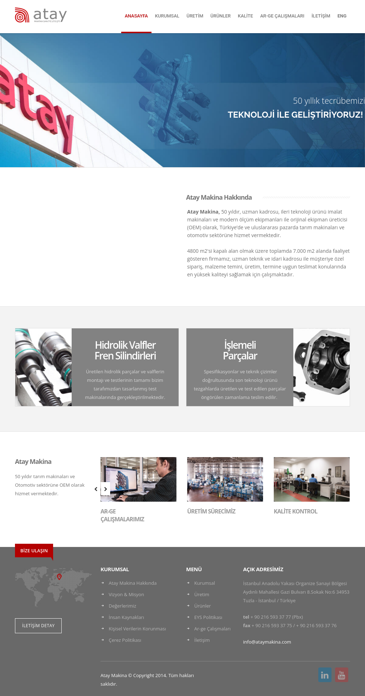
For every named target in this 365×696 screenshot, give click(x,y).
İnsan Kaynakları (126, 617)
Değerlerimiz (122, 606)
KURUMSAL (167, 16)
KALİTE (245, 16)
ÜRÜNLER (220, 16)
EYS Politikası (208, 617)
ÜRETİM (194, 16)
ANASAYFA (136, 16)
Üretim (201, 594)
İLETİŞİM (321, 16)
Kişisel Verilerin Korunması (137, 628)
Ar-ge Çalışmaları (212, 628)
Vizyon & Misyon (126, 594)
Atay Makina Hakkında (132, 583)
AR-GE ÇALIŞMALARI (282, 16)
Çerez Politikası (125, 640)
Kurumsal (204, 583)
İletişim (202, 640)
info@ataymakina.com (267, 642)
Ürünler (202, 606)
